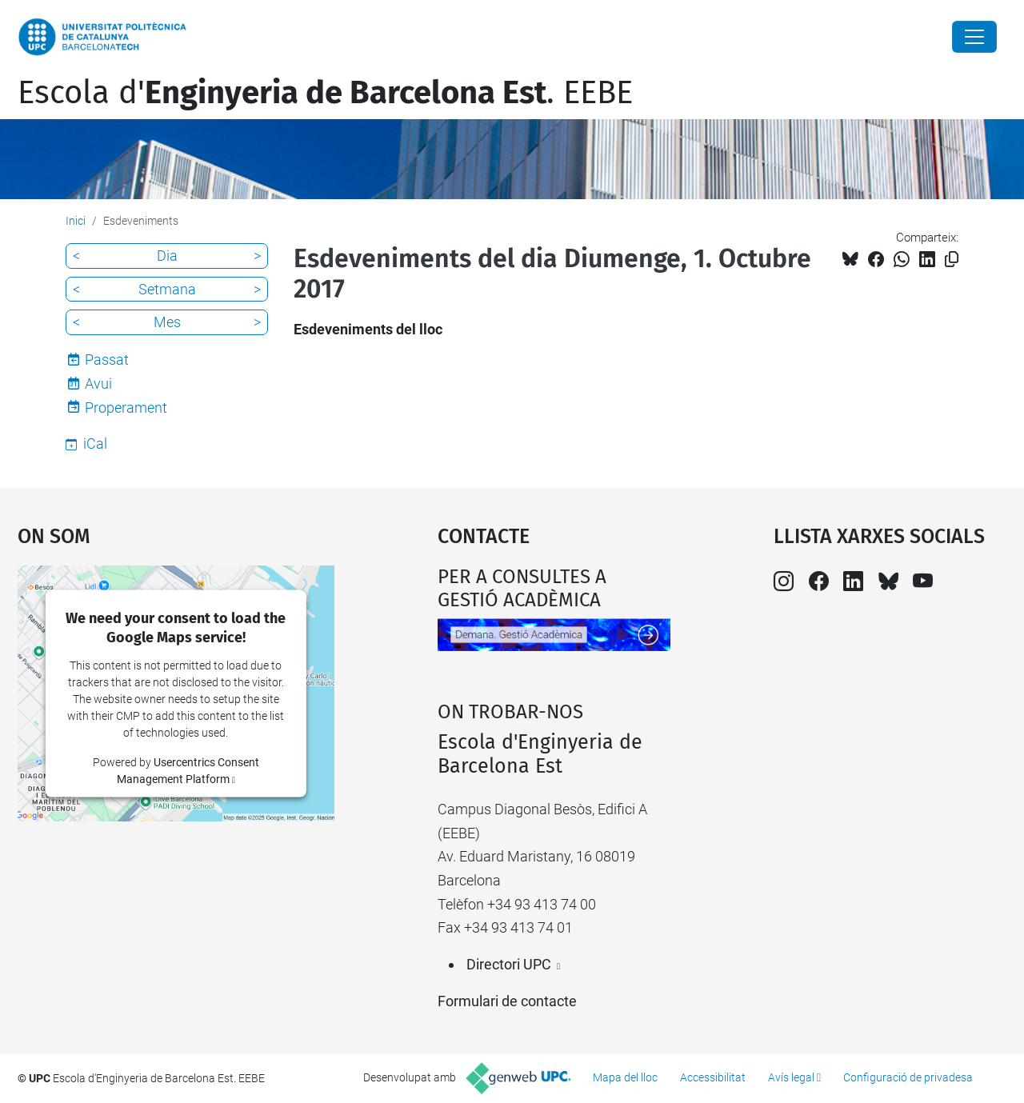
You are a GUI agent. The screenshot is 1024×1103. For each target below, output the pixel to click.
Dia (167, 255)
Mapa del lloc (625, 1077)
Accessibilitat (713, 1077)
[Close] (974, 37)
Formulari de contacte (507, 1001)
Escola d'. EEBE (325, 93)
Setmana (167, 289)
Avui (98, 383)
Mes (167, 322)
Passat (107, 359)
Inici (76, 220)
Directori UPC (508, 964)
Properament (126, 407)
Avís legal (791, 1077)
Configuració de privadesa (908, 1077)
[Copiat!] (951, 259)
